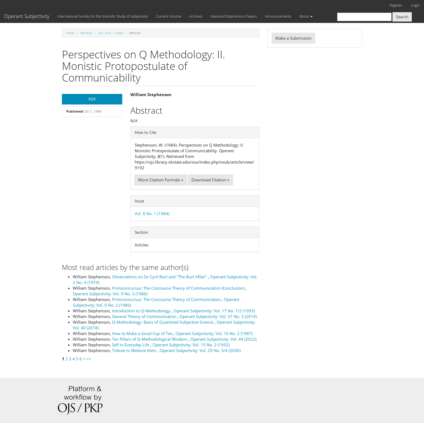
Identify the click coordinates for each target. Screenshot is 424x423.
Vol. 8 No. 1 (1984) (110, 33)
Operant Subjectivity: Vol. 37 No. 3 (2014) (218, 316)
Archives (196, 16)
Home (70, 33)
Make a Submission (293, 38)
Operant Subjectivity (26, 16)
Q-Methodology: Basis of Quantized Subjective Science (163, 322)
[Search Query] (364, 17)
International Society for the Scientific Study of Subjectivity (103, 16)
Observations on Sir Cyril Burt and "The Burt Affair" (160, 276)
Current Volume (168, 16)
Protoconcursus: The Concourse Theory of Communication (167, 299)
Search (402, 16)
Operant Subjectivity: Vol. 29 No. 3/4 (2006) (200, 350)
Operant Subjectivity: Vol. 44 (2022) (223, 339)
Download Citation (210, 179)
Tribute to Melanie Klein (134, 350)
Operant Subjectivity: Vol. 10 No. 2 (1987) (214, 333)
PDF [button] (92, 99)
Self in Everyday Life (131, 344)
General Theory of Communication (144, 316)
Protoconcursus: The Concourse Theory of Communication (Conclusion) (179, 288)
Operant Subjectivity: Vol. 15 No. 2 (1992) (191, 344)
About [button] (306, 16)
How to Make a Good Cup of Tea (142, 333)
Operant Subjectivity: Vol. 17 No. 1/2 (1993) (214, 310)
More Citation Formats (160, 179)
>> (89, 358)
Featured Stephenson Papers (234, 16)
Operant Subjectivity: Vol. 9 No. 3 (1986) (110, 293)
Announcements (278, 16)
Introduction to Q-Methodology (141, 310)
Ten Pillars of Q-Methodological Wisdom (150, 339)
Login (415, 5)
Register (396, 5)
